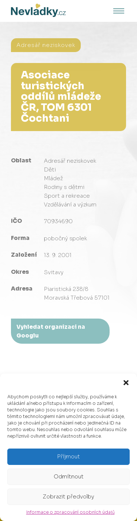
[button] (126, 382)
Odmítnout (69, 476)
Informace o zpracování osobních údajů (70, 512)
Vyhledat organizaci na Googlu (50, 331)
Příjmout (68, 456)
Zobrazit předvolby (68, 496)
